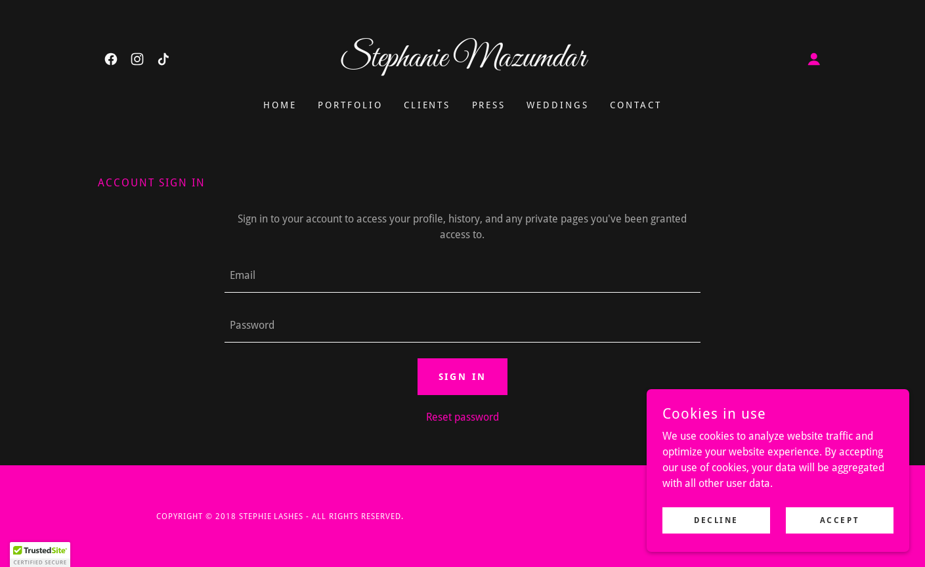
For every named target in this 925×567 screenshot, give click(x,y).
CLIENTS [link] (427, 105)
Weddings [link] (558, 105)
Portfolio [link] (350, 105)
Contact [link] (636, 105)
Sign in (463, 376)
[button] (814, 59)
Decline (716, 519)
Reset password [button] (462, 417)
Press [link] (489, 105)
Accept (839, 519)
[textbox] (462, 276)
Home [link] (280, 105)
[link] (111, 59)
